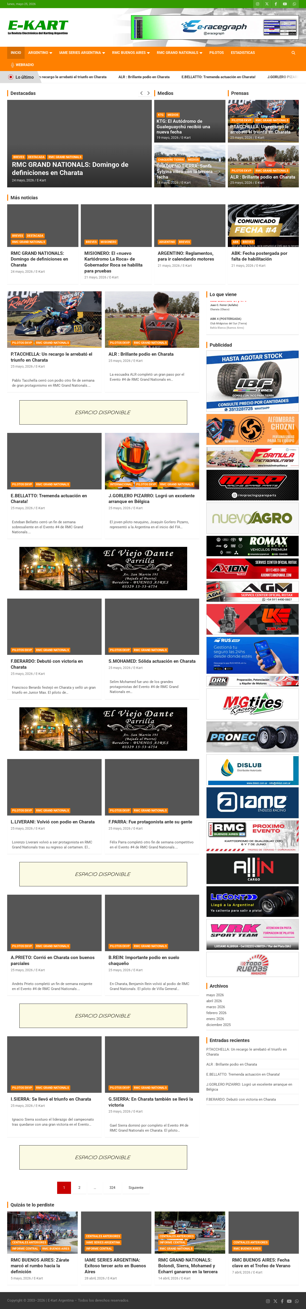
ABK (236, 242)
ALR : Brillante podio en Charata (159, 77)
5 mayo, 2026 (21, 1278)
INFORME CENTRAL (25, 1248)
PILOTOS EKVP (241, 120)
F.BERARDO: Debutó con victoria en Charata (241, 1099)
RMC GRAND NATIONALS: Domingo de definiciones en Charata (70, 169)
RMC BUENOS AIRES (129, 53)
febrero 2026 (216, 1013)
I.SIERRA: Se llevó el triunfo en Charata (51, 1099)
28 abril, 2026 (95, 1278)
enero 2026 (215, 1019)
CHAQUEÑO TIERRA (171, 159)
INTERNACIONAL (121, 484)
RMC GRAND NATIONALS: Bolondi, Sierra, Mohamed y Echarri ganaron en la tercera (188, 1265)
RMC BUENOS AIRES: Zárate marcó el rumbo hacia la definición (40, 1265)
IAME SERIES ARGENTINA (80, 53)
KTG (161, 115)
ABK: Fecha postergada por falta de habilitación (259, 256)
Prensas (240, 93)
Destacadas (23, 93)
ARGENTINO (38, 53)
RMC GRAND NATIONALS (177, 53)
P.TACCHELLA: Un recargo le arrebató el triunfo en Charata (74, 77)
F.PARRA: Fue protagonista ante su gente (150, 822)
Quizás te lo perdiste (32, 1205)
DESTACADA (36, 157)
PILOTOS (216, 53)
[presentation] (141, 93)
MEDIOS (173, 115)
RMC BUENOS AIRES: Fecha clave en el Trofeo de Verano (261, 1263)
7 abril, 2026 (241, 1272)
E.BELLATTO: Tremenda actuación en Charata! (234, 77)
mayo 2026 (215, 995)
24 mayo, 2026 (23, 180)
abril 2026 (214, 1001)
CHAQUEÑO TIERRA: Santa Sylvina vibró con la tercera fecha (185, 171)
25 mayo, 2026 (241, 137)
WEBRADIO (25, 65)
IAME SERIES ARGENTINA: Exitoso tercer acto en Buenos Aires (115, 1265)
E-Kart (41, 180)
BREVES (18, 157)
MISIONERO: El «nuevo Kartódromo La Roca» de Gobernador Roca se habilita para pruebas (113, 262)
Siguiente (136, 1188)
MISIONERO (108, 242)
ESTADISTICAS (243, 53)
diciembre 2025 (218, 1025)
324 (112, 1188)
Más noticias (24, 197)
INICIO (16, 53)
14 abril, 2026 (168, 1278)
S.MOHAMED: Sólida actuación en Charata (152, 661)
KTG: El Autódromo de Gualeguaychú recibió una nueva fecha (183, 126)
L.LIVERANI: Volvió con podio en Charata (53, 822)
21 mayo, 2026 (95, 277)
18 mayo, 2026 (168, 183)
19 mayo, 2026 (168, 137)
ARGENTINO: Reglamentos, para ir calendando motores (186, 256)
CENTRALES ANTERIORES (29, 1242)
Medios (165, 93)
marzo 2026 (215, 1007)
